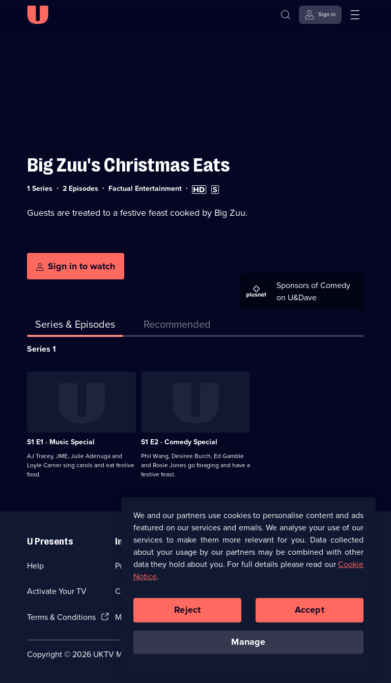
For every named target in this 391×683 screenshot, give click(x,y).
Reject (187, 613)
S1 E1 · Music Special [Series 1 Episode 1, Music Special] (61, 442)
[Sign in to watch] (75, 266)
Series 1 (41, 349)
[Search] (285, 15)
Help (35, 566)
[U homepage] (37, 14)
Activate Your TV (57, 591)
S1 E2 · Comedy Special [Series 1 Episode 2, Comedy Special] (179, 442)
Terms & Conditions (61, 617)
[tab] (177, 326)
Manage (248, 645)
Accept (309, 613)
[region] (248, 589)
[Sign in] (320, 15)
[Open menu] (355, 15)
